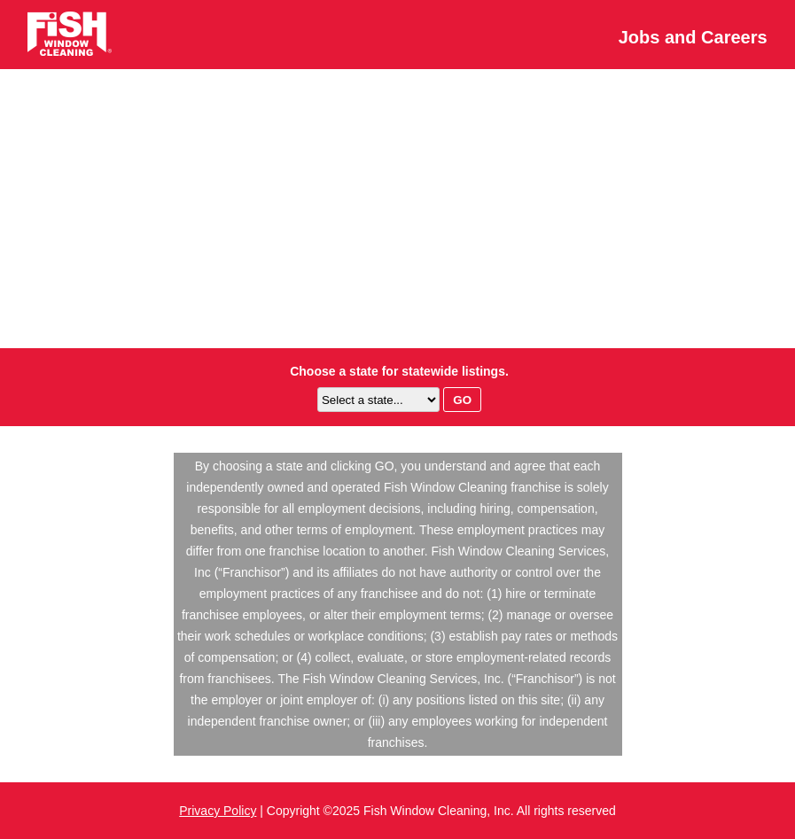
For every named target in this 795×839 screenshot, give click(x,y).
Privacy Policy (217, 811)
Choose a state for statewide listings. (399, 371)
